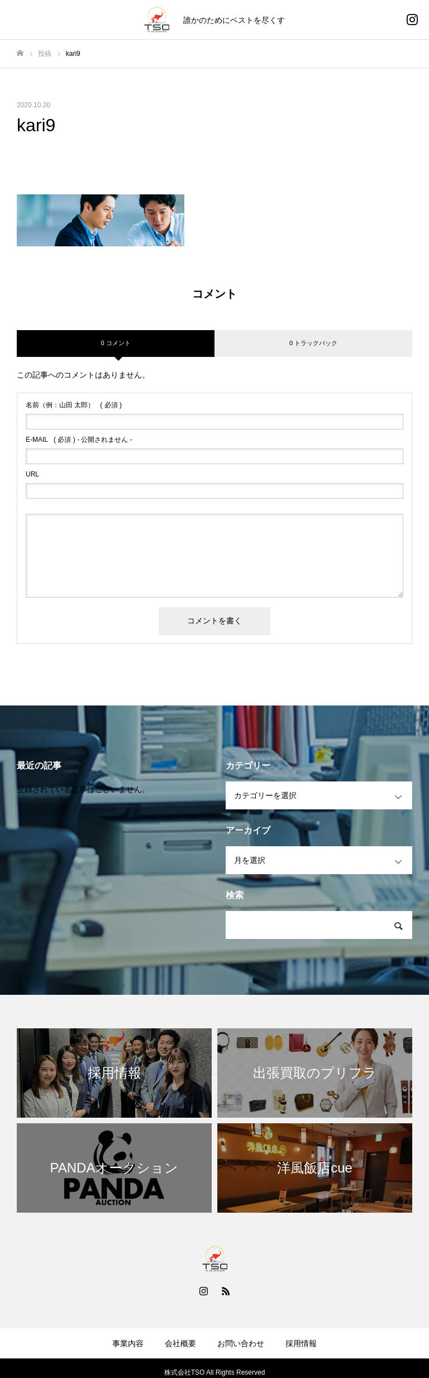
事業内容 (128, 1343)
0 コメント (115, 343)
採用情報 (301, 1343)
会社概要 (180, 1343)
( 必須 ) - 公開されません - (79, 439)
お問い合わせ (240, 1343)
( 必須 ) (74, 405)
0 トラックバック (313, 343)
